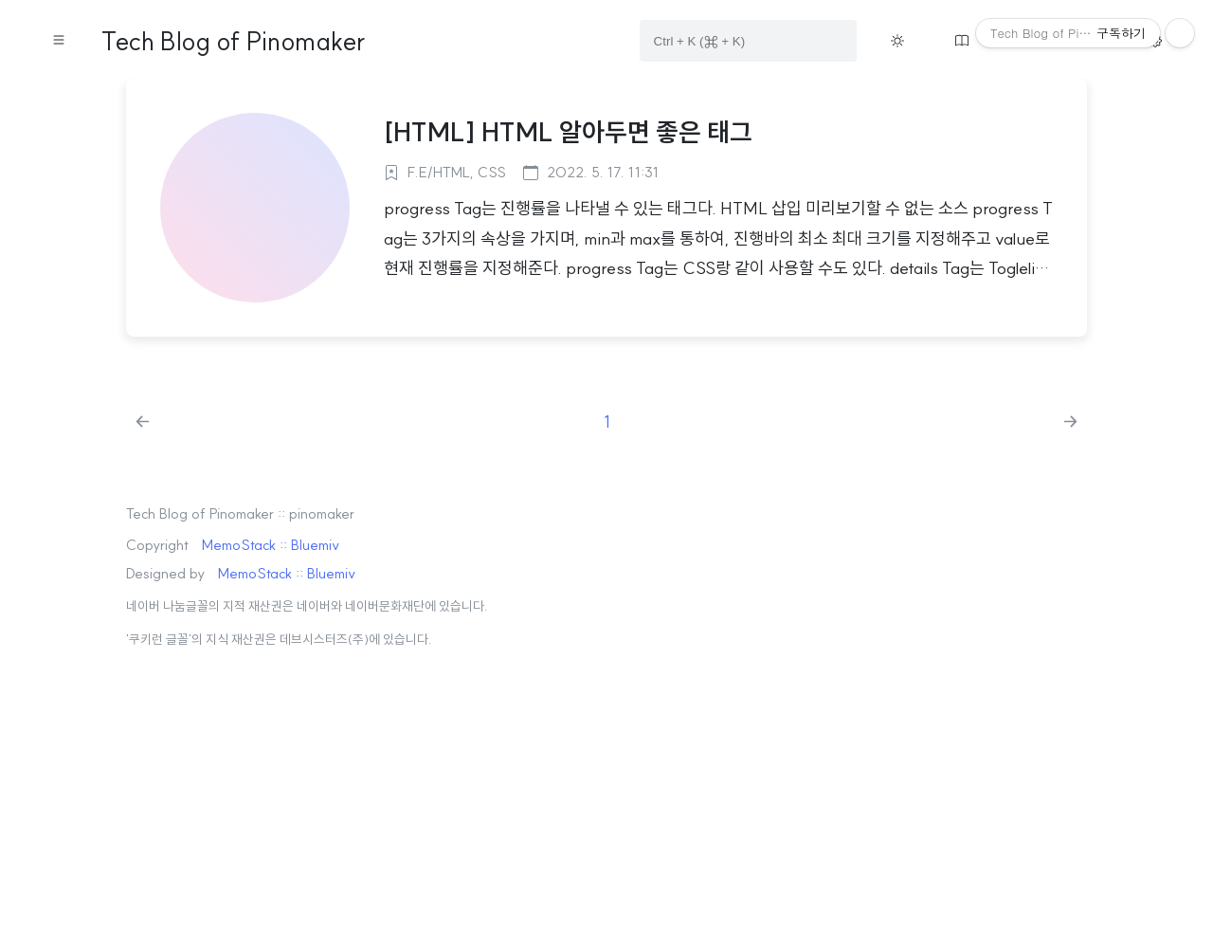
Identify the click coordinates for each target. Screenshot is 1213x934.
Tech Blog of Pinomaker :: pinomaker (240, 513)
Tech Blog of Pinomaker (233, 41)
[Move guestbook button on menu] (962, 40)
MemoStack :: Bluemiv (270, 545)
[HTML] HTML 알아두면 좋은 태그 (568, 132)
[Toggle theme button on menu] (897, 40)
